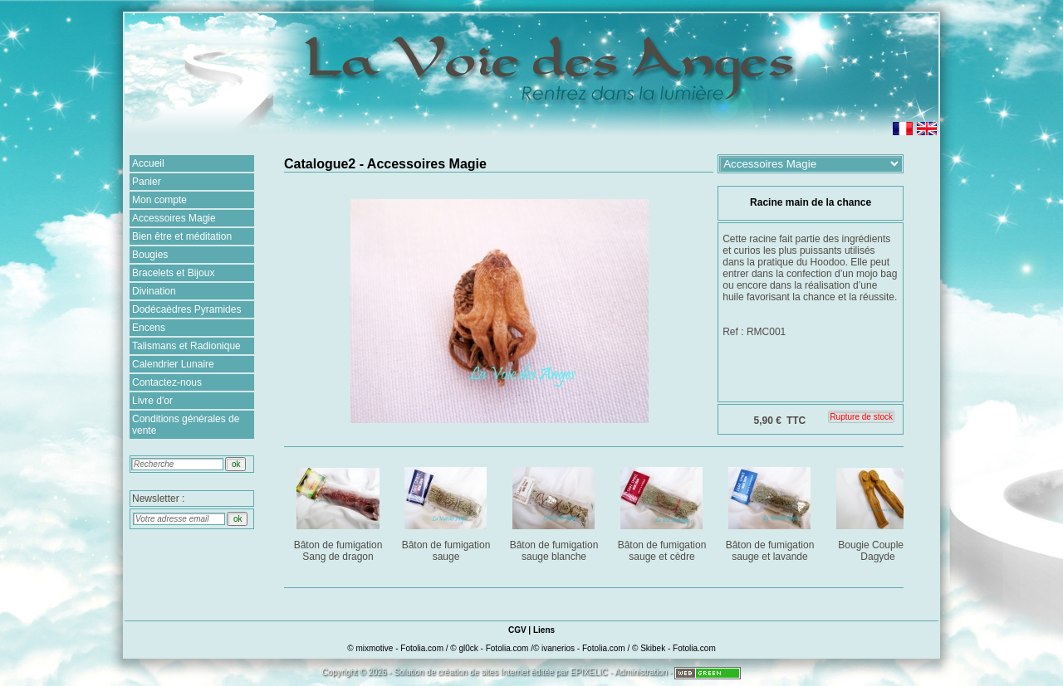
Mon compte (159, 200)
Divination (154, 291)
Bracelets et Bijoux (173, 273)
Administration (641, 672)
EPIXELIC (589, 672)
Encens (148, 327)
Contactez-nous (167, 382)
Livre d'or (152, 400)
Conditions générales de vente (185, 424)
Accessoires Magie (174, 218)
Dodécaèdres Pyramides (186, 309)
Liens (544, 630)
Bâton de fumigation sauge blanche (555, 511)
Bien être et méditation (182, 236)
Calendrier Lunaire (173, 364)
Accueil (148, 163)
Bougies (150, 254)
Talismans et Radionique (186, 346)
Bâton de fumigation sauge (447, 511)
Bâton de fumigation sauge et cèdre (663, 511)
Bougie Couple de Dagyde (879, 511)
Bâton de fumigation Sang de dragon (339, 511)
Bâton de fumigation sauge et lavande (771, 511)
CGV (517, 630)
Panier (146, 181)
